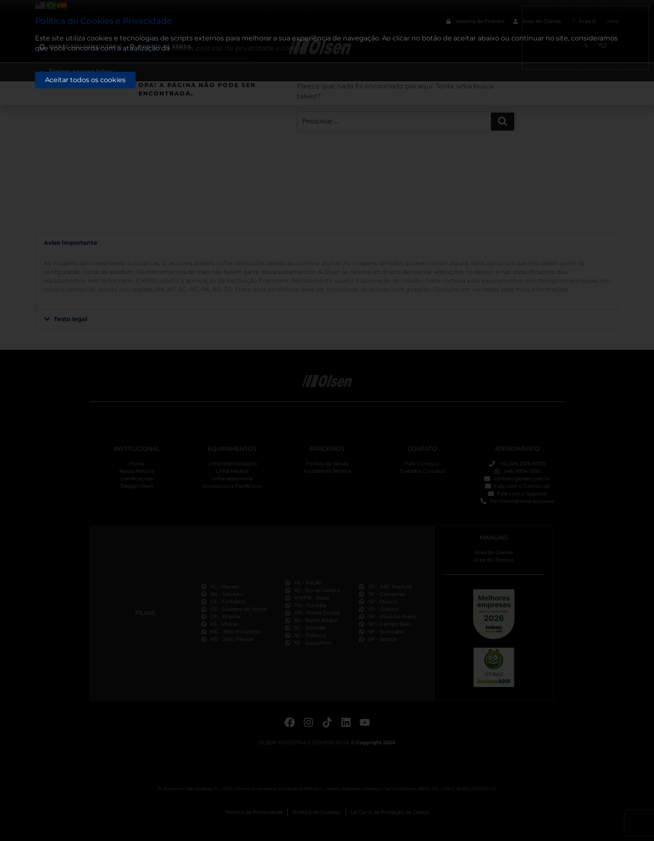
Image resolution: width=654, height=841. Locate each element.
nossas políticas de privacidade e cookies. (239, 48)
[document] (327, 420)
